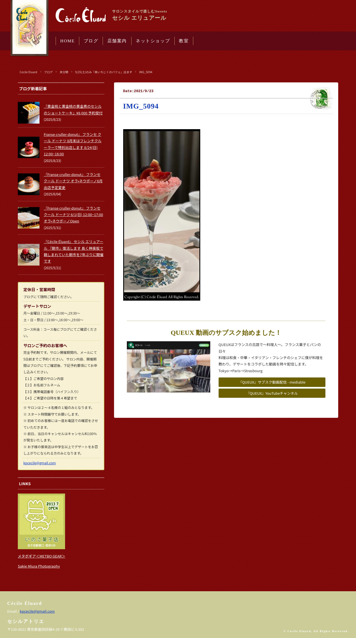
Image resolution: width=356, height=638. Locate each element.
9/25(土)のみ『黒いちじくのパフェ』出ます (103, 72)
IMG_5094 (145, 72)
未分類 (64, 72)
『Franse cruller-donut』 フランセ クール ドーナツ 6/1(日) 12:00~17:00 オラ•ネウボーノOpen (73, 214)
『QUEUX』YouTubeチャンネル (272, 393)
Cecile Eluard (28, 72)
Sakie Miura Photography (39, 566)
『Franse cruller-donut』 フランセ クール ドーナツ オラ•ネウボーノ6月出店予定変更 (73, 181)
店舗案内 (117, 40)
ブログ (91, 40)
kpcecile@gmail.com (39, 462)
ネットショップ (153, 40)
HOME (67, 40)
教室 (184, 40)
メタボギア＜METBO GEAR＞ (41, 556)
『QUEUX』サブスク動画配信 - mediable (271, 382)
